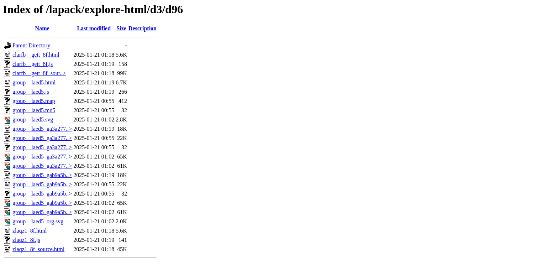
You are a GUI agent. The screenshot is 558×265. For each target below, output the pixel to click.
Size (121, 28)
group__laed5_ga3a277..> (42, 129)
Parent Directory (31, 45)
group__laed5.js (30, 92)
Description (142, 28)
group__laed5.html (34, 82)
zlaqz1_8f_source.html (38, 249)
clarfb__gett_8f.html (35, 55)
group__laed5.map (33, 101)
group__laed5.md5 (33, 110)
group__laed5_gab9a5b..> (42, 175)
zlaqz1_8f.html (29, 231)
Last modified (94, 28)
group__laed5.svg (32, 119)
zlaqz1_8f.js (26, 240)
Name (42, 28)
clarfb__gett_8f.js (32, 64)
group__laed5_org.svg (37, 221)
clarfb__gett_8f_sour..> (39, 73)
